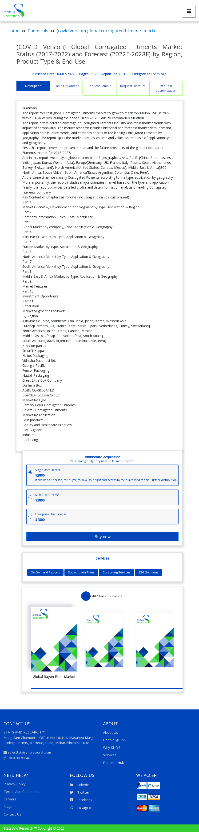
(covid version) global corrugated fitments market (107, 30)
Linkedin (80, 784)
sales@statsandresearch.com (27, 752)
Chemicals (38, 30)
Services (110, 755)
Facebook (81, 799)
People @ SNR (115, 739)
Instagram (81, 807)
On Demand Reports (45, 572)
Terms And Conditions (21, 791)
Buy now (103, 536)
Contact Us (12, 814)
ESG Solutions (149, 572)
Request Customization (166, 88)
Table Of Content (66, 86)
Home (13, 30)
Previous (85, 597)
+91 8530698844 (16, 758)
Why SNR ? (111, 747)
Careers (10, 799)
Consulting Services (117, 572)
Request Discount (132, 86)
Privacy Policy (15, 784)
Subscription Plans (81, 572)
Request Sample (99, 86)
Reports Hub (113, 762)
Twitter (79, 792)
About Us (110, 732)
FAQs (8, 806)
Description (33, 86)
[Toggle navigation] (188, 11)
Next (99, 596)
